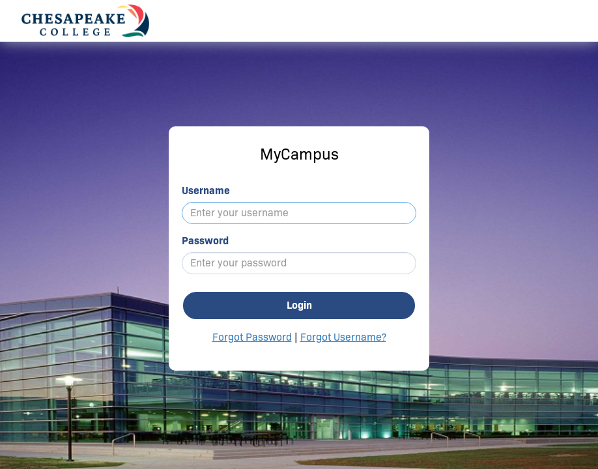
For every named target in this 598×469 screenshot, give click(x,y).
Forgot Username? (343, 337)
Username (206, 190)
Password (205, 240)
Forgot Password (252, 337)
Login (299, 305)
